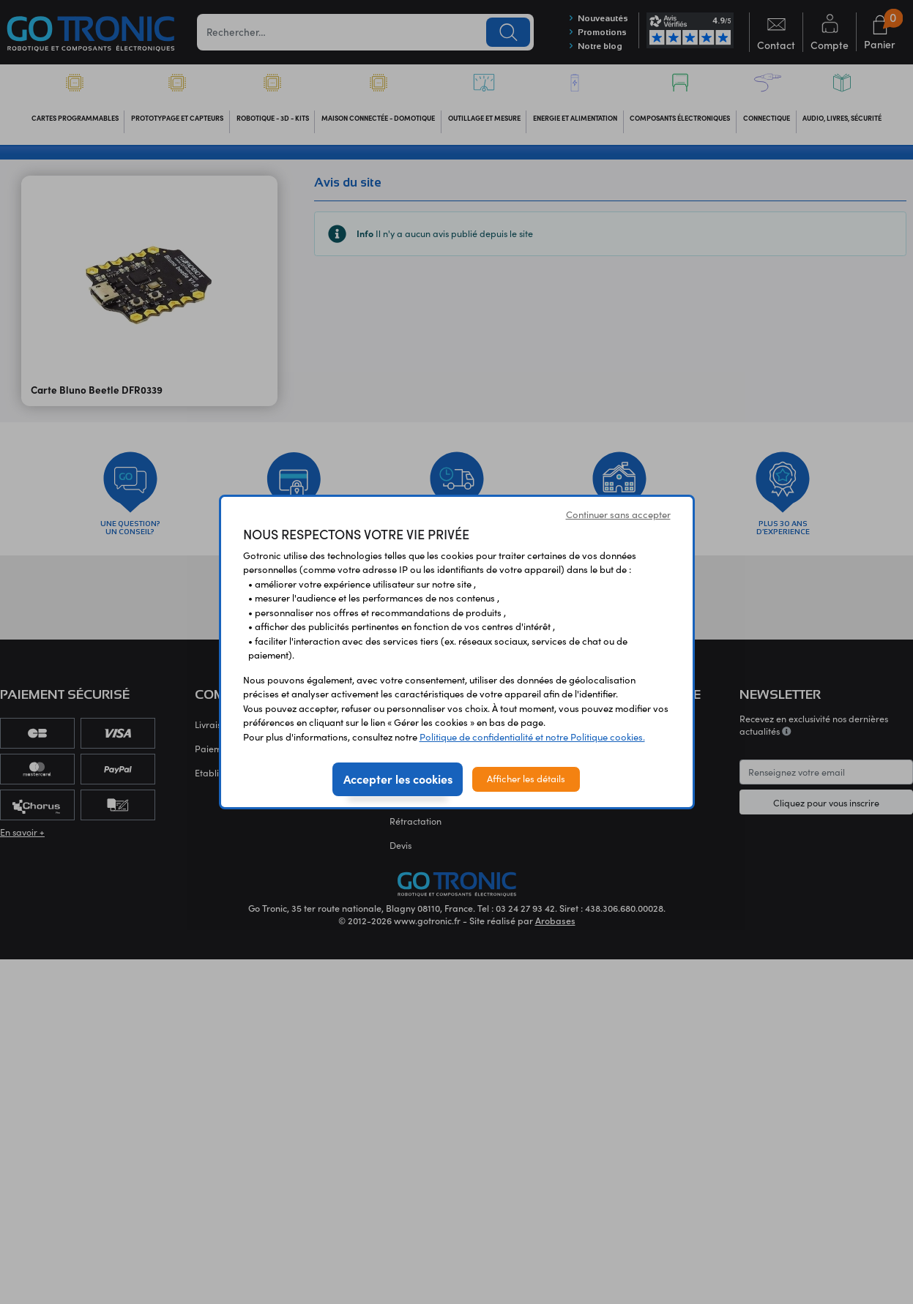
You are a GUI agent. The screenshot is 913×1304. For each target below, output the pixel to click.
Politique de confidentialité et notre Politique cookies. (532, 736)
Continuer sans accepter (618, 514)
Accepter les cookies (397, 779)
